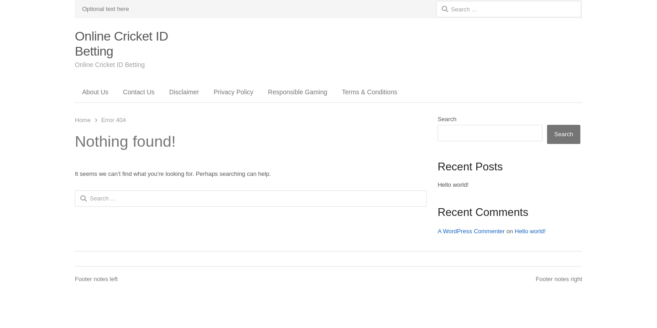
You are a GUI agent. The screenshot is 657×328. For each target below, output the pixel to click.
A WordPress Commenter (471, 231)
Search (447, 119)
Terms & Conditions (369, 92)
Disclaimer (184, 92)
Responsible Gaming (297, 92)
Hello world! (453, 184)
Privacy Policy (233, 92)
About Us (95, 92)
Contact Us (139, 92)
